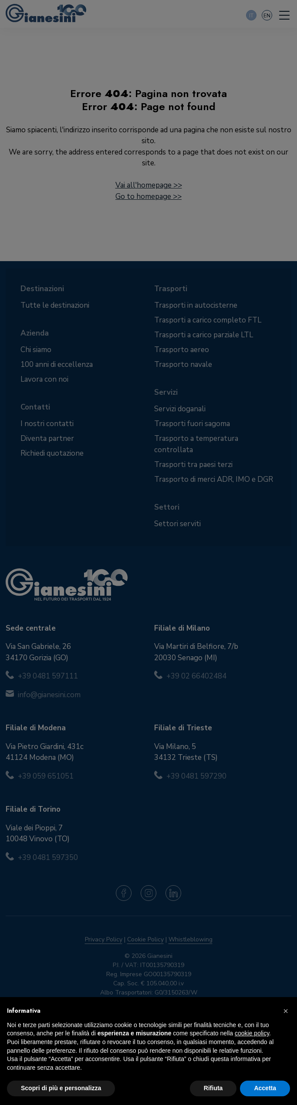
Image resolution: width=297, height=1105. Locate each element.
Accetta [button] (265, 1088)
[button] (286, 1011)
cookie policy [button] (252, 1033)
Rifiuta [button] (213, 1088)
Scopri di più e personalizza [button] (61, 1088)
